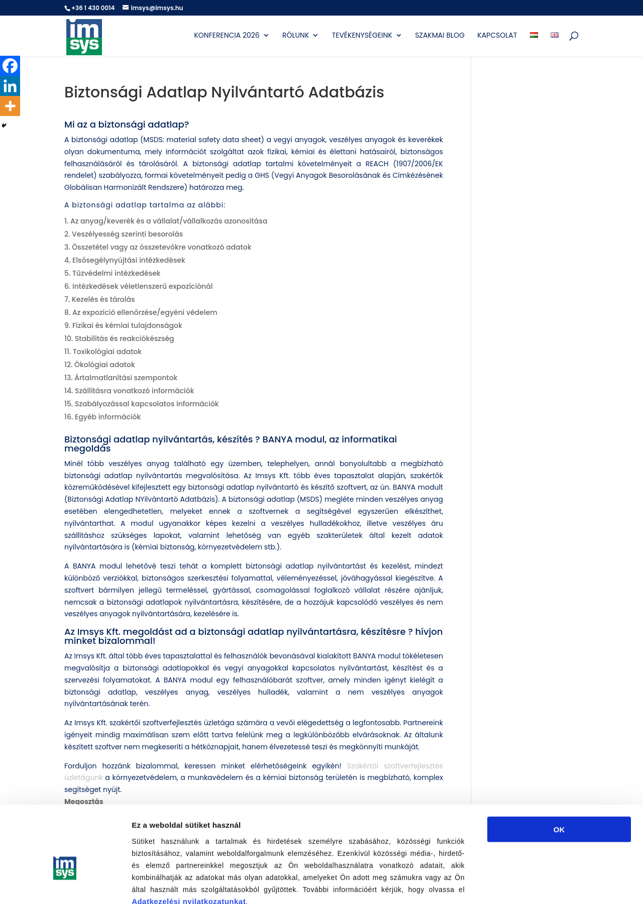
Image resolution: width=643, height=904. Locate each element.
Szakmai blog (440, 36)
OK (559, 771)
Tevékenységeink (362, 36)
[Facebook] (10, 66)
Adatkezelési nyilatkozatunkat (189, 843)
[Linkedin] (10, 86)
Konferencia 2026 (226, 36)
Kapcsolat (497, 36)
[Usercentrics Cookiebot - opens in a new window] (65, 884)
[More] (10, 106)
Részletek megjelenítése (571, 884)
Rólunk (295, 36)
